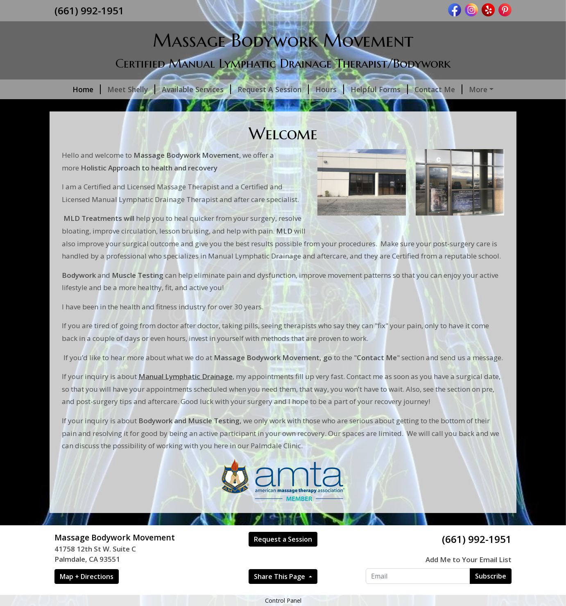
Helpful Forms (367, 89)
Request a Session (283, 556)
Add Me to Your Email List (469, 576)
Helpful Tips (133, 106)
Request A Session (261, 89)
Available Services (185, 89)
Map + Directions (86, 593)
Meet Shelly (120, 89)
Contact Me (427, 89)
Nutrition (81, 106)
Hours (318, 89)
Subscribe (490, 593)
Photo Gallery (484, 89)
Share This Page (280, 593)
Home (75, 89)
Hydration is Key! (198, 106)
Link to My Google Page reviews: (294, 106)
